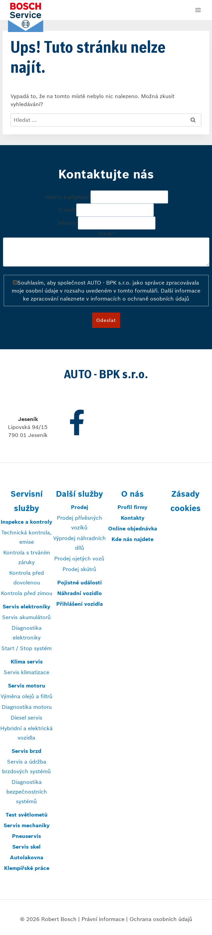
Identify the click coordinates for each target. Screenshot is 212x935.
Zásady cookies (185, 501)
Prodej (79, 507)
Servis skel (26, 846)
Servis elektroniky (26, 606)
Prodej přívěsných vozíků (79, 522)
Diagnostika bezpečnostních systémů (26, 792)
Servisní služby (27, 501)
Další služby (79, 494)
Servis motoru (26, 685)
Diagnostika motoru (27, 707)
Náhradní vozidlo (79, 593)
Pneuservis (26, 836)
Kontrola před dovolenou (26, 577)
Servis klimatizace (26, 672)
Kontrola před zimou (26, 593)
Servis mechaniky (27, 825)
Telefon (67, 222)
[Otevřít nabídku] (198, 10)
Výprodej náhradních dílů (79, 543)
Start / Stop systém (26, 648)
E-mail (67, 210)
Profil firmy (132, 507)
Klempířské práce (26, 868)
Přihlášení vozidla (79, 603)
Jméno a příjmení (67, 197)
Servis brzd (26, 751)
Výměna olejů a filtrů (27, 696)
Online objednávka (132, 528)
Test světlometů (27, 814)
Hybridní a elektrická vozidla (26, 733)
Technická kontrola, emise (26, 537)
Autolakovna (26, 857)
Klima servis (27, 661)
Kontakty (132, 517)
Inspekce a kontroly (26, 521)
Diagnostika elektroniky (27, 632)
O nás (132, 494)
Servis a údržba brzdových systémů (26, 766)
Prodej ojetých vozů (79, 558)
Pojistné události (79, 582)
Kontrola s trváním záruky (26, 557)
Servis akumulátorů (26, 617)
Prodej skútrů (80, 569)
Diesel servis (26, 717)
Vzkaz (106, 233)
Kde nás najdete (132, 539)
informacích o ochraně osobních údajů (140, 298)
